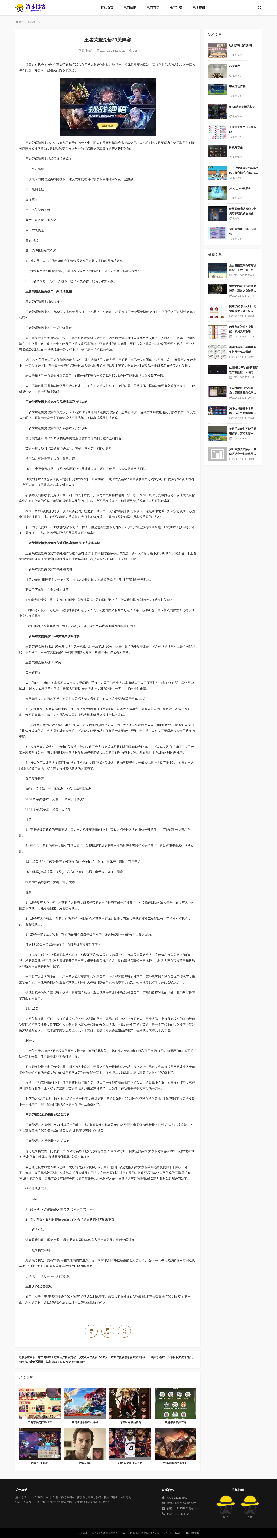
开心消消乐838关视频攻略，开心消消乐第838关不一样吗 (243, 172)
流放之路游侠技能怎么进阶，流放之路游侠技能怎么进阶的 (242, 290)
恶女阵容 (234, 65)
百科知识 (32, 22)
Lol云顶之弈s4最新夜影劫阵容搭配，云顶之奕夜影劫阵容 (243, 372)
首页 (21, 22)
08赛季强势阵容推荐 (40, 1422)
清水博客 (30, 8)
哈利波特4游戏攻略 (240, 45)
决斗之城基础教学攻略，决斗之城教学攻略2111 (243, 413)
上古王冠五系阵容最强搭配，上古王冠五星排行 (242, 270)
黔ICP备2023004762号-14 (157, 1533)
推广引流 (175, 7)
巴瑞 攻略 (85, 1462)
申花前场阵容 (237, 86)
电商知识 (130, 7)
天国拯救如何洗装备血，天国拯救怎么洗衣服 (242, 392)
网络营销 (198, 7)
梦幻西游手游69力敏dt (85, 1422)
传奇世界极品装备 (130, 1422)
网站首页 (107, 7)
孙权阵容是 (236, 147)
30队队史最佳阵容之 (130, 1462)
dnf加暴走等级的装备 (242, 106)
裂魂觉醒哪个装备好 (175, 1462)
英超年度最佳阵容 (175, 1422)
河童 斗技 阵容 (40, 1462)
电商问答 (153, 7)
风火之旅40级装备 (240, 188)
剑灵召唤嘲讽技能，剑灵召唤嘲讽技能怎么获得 (242, 213)
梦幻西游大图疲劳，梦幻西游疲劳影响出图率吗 (242, 454)
